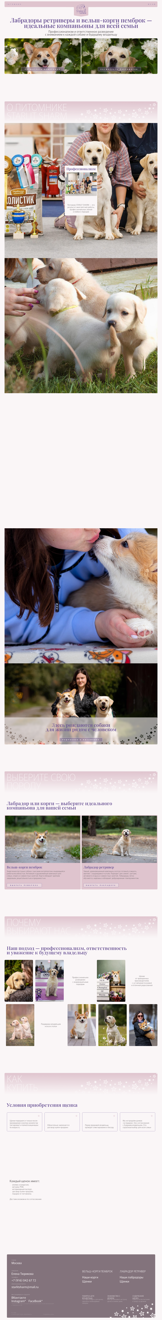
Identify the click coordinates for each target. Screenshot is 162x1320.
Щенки (87, 1281)
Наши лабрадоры (131, 1277)
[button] (150, 4)
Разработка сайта (48, 1314)
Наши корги (90, 1277)
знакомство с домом (113, 1297)
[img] (43, 65)
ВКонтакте (18, 1297)
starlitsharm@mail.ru (25, 1287)
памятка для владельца (88, 1297)
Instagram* (18, 1301)
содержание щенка (138, 1297)
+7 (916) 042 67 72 (23, 1280)
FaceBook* (36, 1301)
